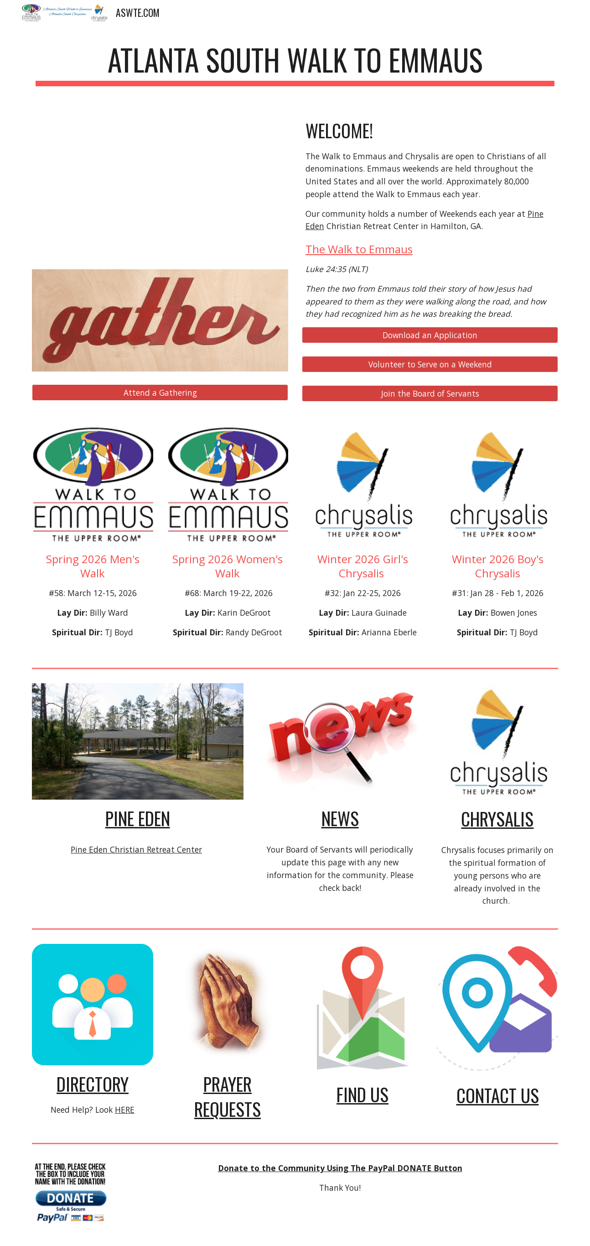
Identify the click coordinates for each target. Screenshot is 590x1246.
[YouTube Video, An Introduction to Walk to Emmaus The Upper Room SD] (160, 184)
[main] (295, 64)
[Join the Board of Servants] (430, 394)
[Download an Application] (430, 335)
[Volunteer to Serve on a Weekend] (430, 364)
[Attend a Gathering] (160, 393)
